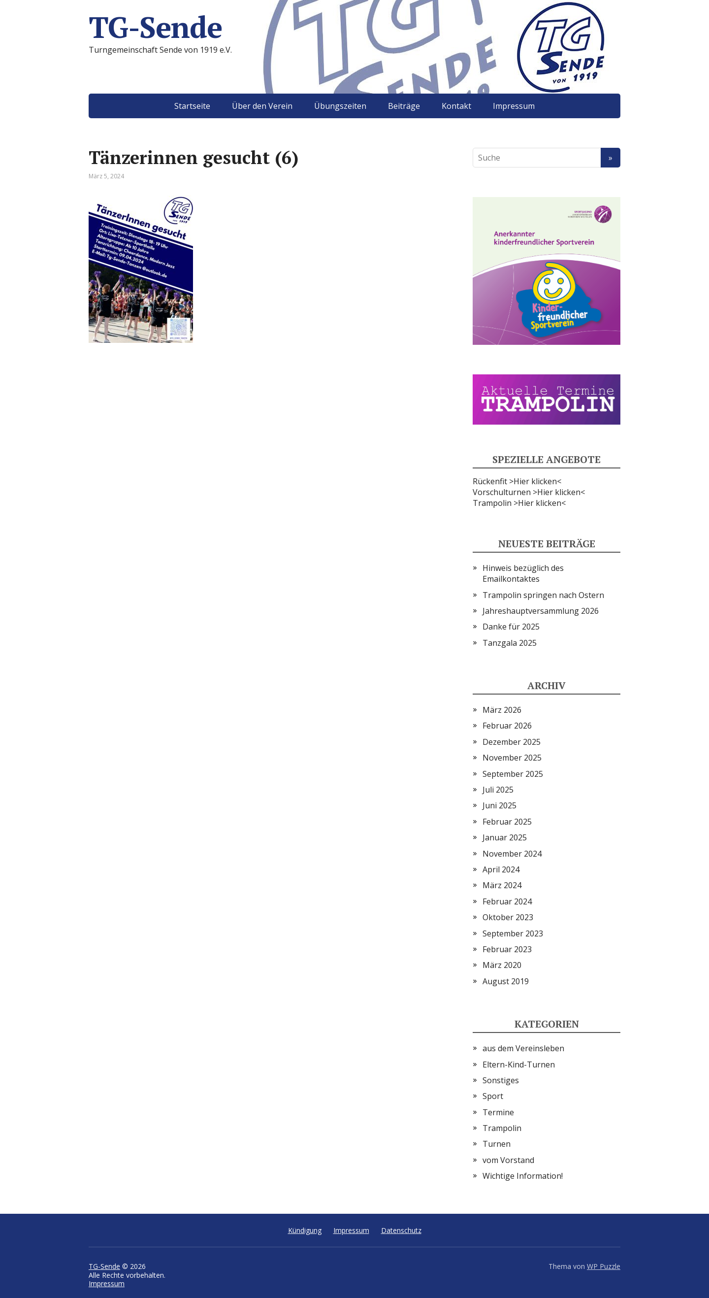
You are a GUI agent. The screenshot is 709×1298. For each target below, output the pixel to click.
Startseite (192, 105)
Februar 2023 (507, 949)
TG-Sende (155, 27)
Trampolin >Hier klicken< (519, 503)
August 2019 (506, 981)
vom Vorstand (508, 1160)
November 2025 (512, 757)
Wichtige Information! (523, 1175)
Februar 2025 (507, 821)
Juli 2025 (498, 789)
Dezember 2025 (512, 741)
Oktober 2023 (508, 917)
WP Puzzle (603, 1266)
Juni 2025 (499, 805)
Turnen (497, 1143)
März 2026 (502, 709)
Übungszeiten (340, 105)
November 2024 (512, 853)
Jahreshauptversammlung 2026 (541, 610)
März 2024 (502, 885)
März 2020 (502, 965)
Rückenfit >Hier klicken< (517, 481)
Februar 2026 (507, 725)
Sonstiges (501, 1080)
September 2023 (513, 933)
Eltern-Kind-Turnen (519, 1064)
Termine (498, 1112)
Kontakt (456, 105)
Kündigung (305, 1230)
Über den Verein (262, 105)
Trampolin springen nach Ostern (543, 595)
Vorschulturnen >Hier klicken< (529, 492)
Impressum (514, 105)
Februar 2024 (507, 901)
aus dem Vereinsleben (523, 1048)
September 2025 (513, 773)
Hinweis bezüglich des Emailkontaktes (523, 573)
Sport (493, 1096)
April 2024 (501, 869)
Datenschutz (401, 1230)
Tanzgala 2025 (510, 642)
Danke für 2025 (511, 626)
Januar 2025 (505, 837)
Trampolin (502, 1128)
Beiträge (404, 105)
